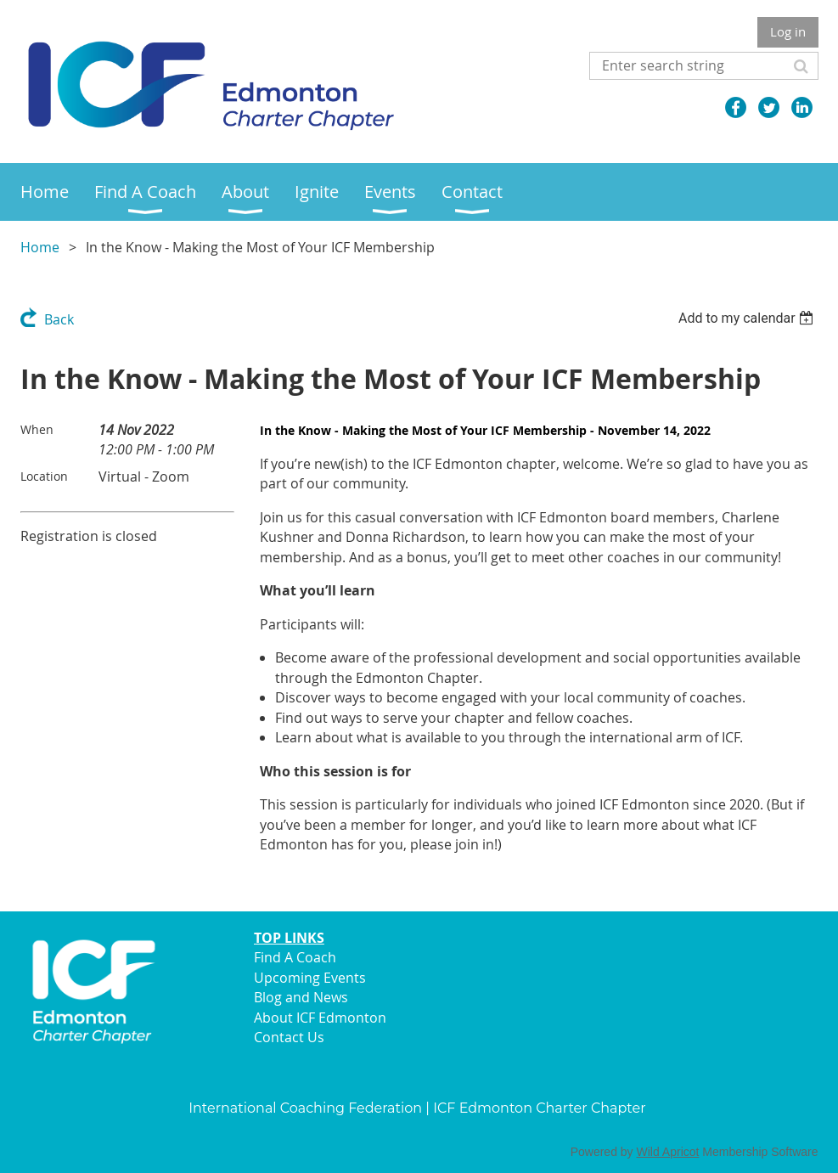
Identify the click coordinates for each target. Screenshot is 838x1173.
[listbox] (748, 318)
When (36, 429)
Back (59, 319)
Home (39, 247)
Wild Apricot (668, 1152)
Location (44, 476)
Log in (788, 31)
